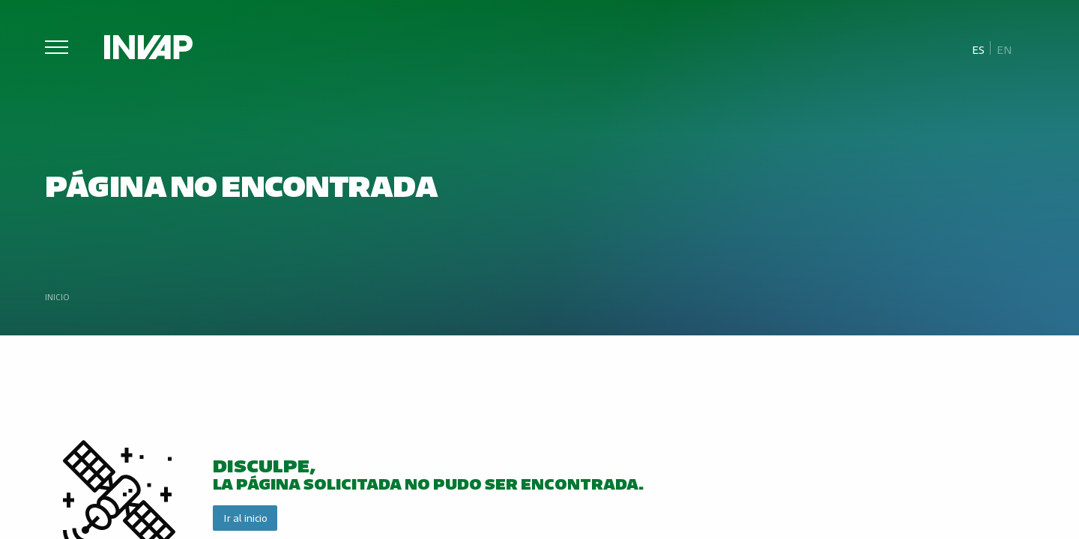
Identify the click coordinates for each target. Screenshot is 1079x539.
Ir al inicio (245, 518)
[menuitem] (979, 49)
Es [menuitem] (978, 49)
